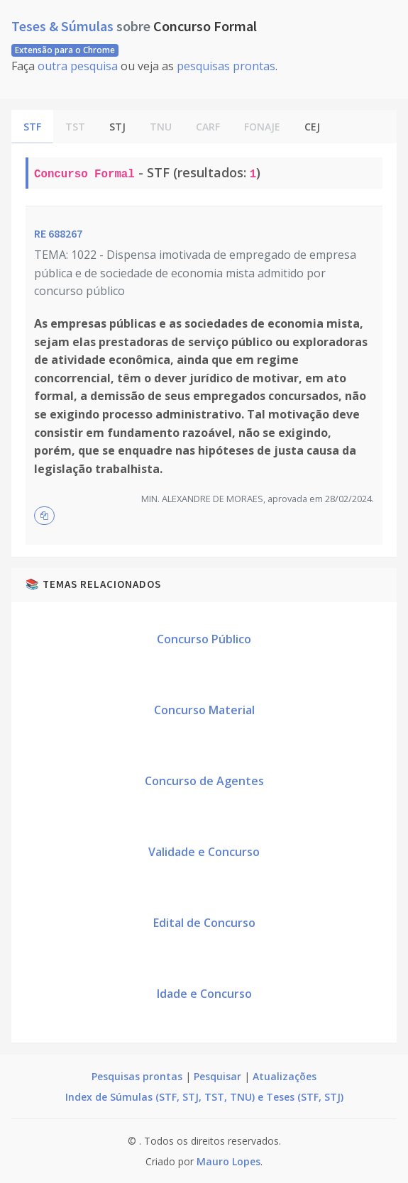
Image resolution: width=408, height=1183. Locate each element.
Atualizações (284, 1076)
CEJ (312, 126)
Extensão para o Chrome (65, 50)
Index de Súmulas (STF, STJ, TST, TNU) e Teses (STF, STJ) (204, 1097)
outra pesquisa (78, 66)
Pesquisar (217, 1076)
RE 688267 (58, 233)
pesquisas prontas (226, 66)
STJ (117, 126)
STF (32, 126)
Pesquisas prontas (137, 1076)
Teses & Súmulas (63, 26)
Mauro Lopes (228, 1161)
